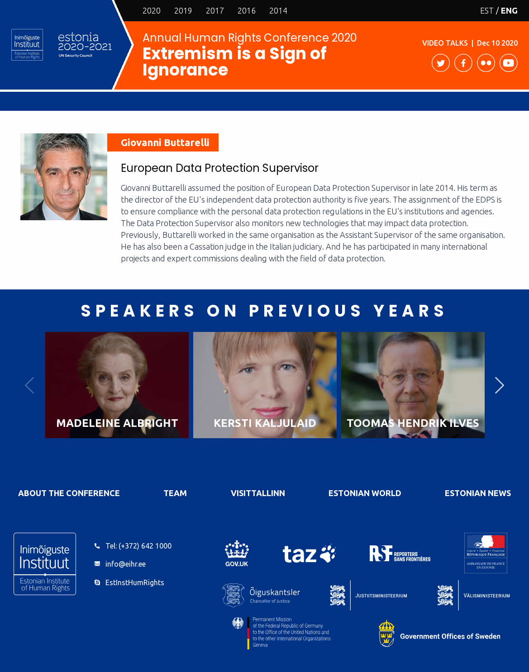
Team (175, 492)
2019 (183, 10)
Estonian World (365, 492)
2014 (278, 10)
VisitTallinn (258, 492)
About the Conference (69, 492)
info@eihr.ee (125, 564)
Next (499, 385)
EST (487, 10)
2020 (152, 10)
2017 (215, 10)
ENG (509, 10)
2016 (247, 10)
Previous (29, 385)
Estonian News (478, 492)
